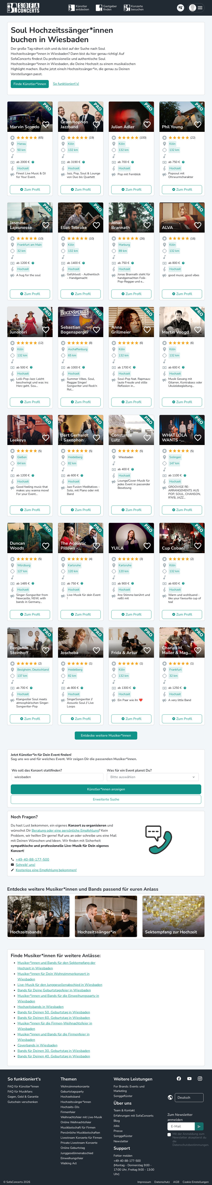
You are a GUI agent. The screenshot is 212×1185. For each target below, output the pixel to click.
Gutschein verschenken (23, 1102)
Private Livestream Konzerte (79, 1143)
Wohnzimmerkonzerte (75, 1086)
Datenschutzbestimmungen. (191, 1145)
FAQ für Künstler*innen (23, 1086)
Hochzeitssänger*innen (76, 1102)
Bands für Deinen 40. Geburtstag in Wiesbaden (54, 1056)
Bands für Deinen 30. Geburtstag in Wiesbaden (54, 1051)
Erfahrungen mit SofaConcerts (134, 1116)
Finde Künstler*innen (30, 84)
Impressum (144, 1182)
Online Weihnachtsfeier (76, 1122)
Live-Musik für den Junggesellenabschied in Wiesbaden (60, 984)
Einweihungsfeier (72, 1158)
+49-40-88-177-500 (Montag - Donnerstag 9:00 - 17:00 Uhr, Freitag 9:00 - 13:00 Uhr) (134, 1167)
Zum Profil (32, 189)
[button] (196, 7)
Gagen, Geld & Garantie (23, 1097)
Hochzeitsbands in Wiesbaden (41, 1006)
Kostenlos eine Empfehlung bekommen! (46, 870)
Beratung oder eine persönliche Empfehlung (65, 830)
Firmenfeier (68, 1112)
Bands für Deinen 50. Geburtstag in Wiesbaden (54, 1012)
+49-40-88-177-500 (32, 859)
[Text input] (181, 1126)
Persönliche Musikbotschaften (80, 1133)
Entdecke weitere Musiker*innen (106, 735)
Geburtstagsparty (72, 1092)
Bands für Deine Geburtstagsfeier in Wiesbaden (54, 990)
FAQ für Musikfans (20, 1092)
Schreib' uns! (25, 865)
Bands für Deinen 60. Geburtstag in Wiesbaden (54, 1018)
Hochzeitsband (70, 1097)
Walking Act (69, 1163)
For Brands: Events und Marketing (129, 1088)
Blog (117, 1121)
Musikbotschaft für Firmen (78, 1128)
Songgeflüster (123, 1096)
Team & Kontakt (124, 1110)
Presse (118, 1131)
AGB (176, 1182)
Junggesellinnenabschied (77, 1153)
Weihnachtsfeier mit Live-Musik (81, 1117)
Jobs (117, 1126)
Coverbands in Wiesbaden (37, 1045)
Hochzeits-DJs (70, 1107)
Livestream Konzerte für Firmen (81, 1138)
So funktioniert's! (66, 83)
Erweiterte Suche (106, 799)
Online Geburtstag (73, 1148)
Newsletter (121, 1141)
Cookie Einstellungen (196, 1182)
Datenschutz (162, 1182)
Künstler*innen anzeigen (106, 789)
